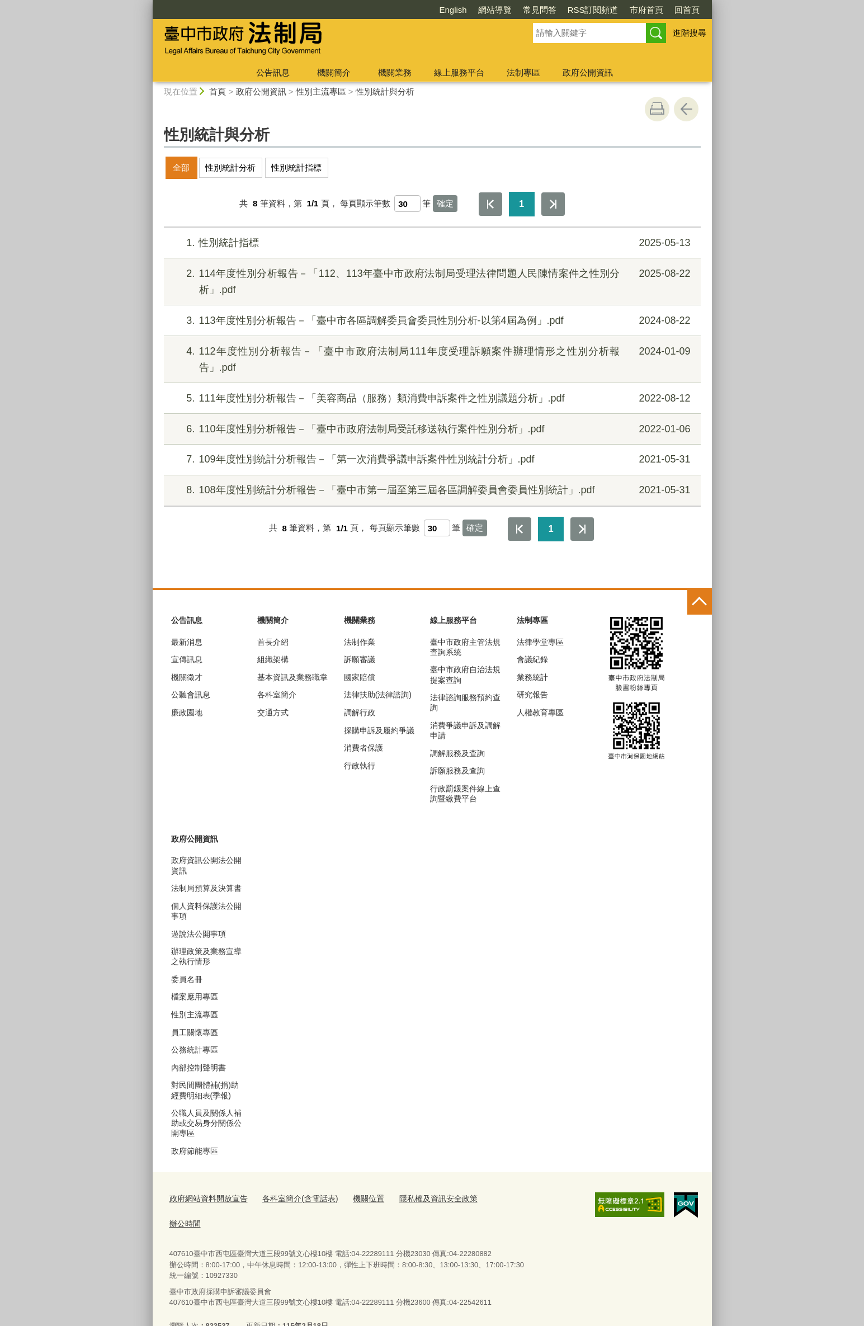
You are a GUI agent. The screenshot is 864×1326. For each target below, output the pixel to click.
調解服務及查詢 (457, 753)
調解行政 (359, 712)
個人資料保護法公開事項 (206, 911)
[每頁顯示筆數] (407, 203)
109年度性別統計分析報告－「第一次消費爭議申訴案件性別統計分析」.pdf (430, 459)
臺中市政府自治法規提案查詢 (465, 674)
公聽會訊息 (190, 694)
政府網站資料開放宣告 (205, 1197)
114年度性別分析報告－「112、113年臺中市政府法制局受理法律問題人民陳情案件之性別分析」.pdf (430, 280)
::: (148, 5)
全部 (181, 167)
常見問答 (475, 10)
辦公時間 (487, 1197)
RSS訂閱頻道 (528, 10)
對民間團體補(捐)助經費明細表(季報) (205, 1090)
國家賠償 (359, 677)
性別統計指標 (296, 167)
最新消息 (186, 642)
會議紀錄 (532, 659)
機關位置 (356, 1197)
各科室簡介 (276, 694)
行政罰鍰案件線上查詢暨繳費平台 (465, 793)
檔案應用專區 (194, 996)
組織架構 (273, 659)
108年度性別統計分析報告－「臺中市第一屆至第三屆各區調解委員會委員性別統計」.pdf (430, 490)
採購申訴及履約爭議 (379, 730)
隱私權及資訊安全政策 (422, 1197)
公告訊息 (273, 72)
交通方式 (273, 712)
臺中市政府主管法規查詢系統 (465, 647)
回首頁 (622, 10)
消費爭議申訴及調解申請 (465, 730)
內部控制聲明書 (198, 1067)
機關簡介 (334, 72)
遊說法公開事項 (198, 933)
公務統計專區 (194, 1049)
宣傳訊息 (186, 659)
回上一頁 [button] (686, 109)
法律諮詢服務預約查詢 (465, 702)
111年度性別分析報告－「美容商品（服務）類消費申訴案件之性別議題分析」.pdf (430, 398)
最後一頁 (553, 204)
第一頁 (490, 204)
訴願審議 (359, 659)
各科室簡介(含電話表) (292, 1197)
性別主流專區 (321, 91)
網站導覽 (430, 10)
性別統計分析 (230, 167)
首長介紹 (273, 642)
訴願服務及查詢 (457, 770)
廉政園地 (186, 712)
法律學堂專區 (540, 642)
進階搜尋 (689, 32)
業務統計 (532, 677)
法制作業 (359, 642)
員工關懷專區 (194, 1032)
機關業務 (395, 72)
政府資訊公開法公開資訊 (206, 865)
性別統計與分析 (385, 91)
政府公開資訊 (588, 72)
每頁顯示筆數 (365, 203)
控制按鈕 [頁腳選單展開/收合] (699, 602)
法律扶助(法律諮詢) (378, 694)
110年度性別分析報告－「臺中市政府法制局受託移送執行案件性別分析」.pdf (430, 429)
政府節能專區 (194, 1150)
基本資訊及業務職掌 (292, 677)
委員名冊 (186, 979)
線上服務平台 (459, 72)
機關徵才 (186, 677)
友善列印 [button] (657, 109)
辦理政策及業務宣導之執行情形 (206, 956)
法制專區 (523, 72)
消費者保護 (363, 747)
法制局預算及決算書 (206, 888)
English (388, 10)
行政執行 (359, 765)
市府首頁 (582, 10)
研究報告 (532, 694)
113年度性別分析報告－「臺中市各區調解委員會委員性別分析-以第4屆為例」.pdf (430, 321)
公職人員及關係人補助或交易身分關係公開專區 (206, 1123)
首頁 (217, 91)
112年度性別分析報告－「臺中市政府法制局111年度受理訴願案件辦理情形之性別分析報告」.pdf (430, 358)
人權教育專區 (540, 712)
